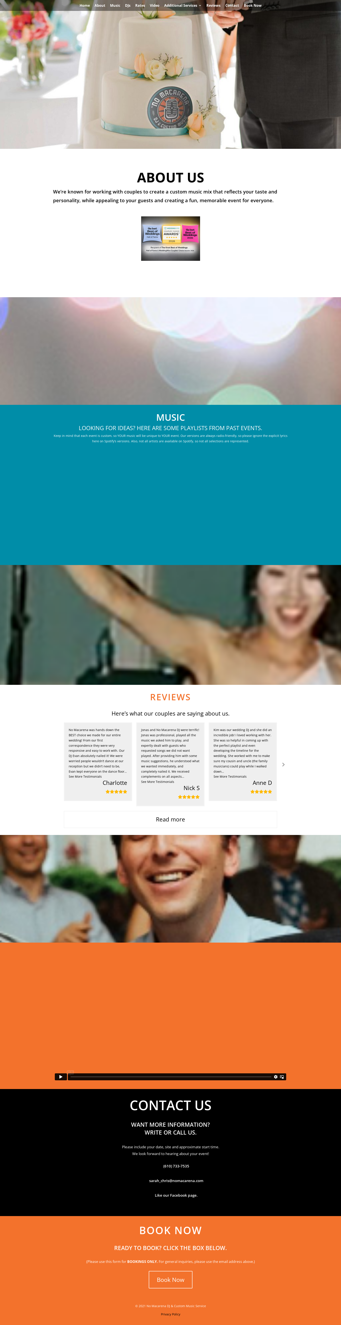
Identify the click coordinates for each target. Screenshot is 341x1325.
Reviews (213, 6)
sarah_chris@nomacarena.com (176, 1180)
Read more (170, 819)
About (100, 6)
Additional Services (180, 6)
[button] (85, 776)
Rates (140, 6)
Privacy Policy (170, 1314)
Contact (232, 6)
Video (154, 6)
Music (115, 6)
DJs (127, 6)
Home (85, 6)
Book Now (253, 6)
